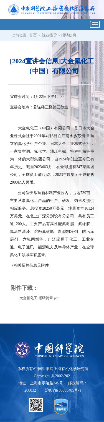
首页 (33, 35)
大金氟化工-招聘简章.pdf (39, 298)
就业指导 (49, 35)
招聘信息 (69, 35)
